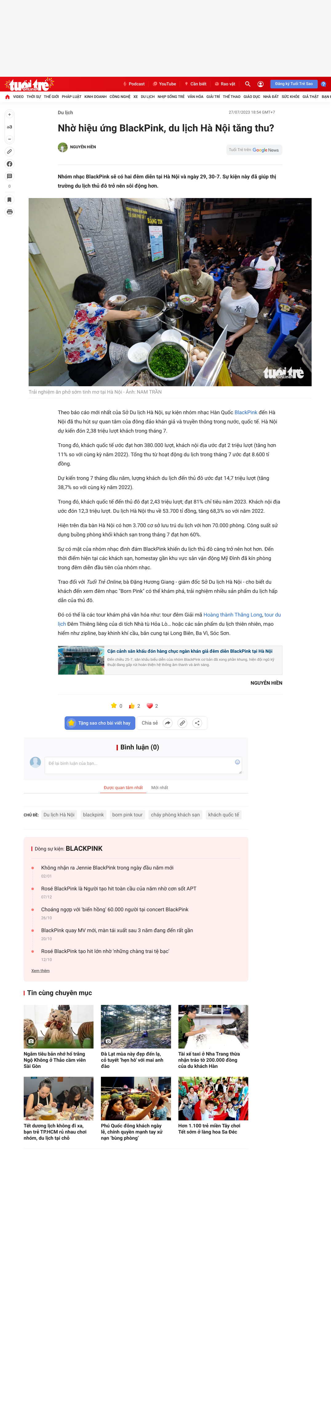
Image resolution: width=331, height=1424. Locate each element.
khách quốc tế (223, 815)
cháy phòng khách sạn (175, 815)
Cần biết (195, 84)
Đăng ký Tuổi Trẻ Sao (294, 84)
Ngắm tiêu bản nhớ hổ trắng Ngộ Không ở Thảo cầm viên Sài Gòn (55, 1060)
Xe (136, 97)
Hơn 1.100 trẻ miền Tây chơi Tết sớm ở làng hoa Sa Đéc (209, 1129)
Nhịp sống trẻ (171, 97)
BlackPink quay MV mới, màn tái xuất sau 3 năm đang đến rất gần (117, 931)
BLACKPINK (84, 849)
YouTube (164, 84)
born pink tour (127, 815)
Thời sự (34, 97)
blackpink (93, 815)
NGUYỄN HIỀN (83, 147)
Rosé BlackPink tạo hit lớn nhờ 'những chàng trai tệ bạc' (105, 951)
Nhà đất (271, 97)
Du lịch (148, 97)
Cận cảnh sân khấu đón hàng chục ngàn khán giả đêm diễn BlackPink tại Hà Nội (190, 651)
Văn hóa (196, 97)
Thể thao (232, 97)
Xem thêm (40, 971)
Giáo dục (252, 97)
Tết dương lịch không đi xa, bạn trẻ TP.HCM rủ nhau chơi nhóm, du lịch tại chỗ (55, 1132)
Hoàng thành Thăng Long (233, 615)
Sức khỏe (291, 97)
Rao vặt (224, 84)
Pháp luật (72, 97)
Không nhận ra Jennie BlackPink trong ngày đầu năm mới (107, 868)
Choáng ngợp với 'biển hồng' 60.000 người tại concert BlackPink (115, 910)
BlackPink (245, 413)
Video (18, 97)
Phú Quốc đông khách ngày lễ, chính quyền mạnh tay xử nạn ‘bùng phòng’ (131, 1132)
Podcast (133, 84)
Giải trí (213, 97)
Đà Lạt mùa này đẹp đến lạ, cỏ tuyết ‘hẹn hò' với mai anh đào (132, 1060)
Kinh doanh (95, 97)
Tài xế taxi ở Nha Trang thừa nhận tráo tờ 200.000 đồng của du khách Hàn (209, 1060)
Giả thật (310, 97)
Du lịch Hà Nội (59, 815)
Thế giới (51, 97)
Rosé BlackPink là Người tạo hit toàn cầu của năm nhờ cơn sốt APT (119, 889)
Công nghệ (120, 97)
